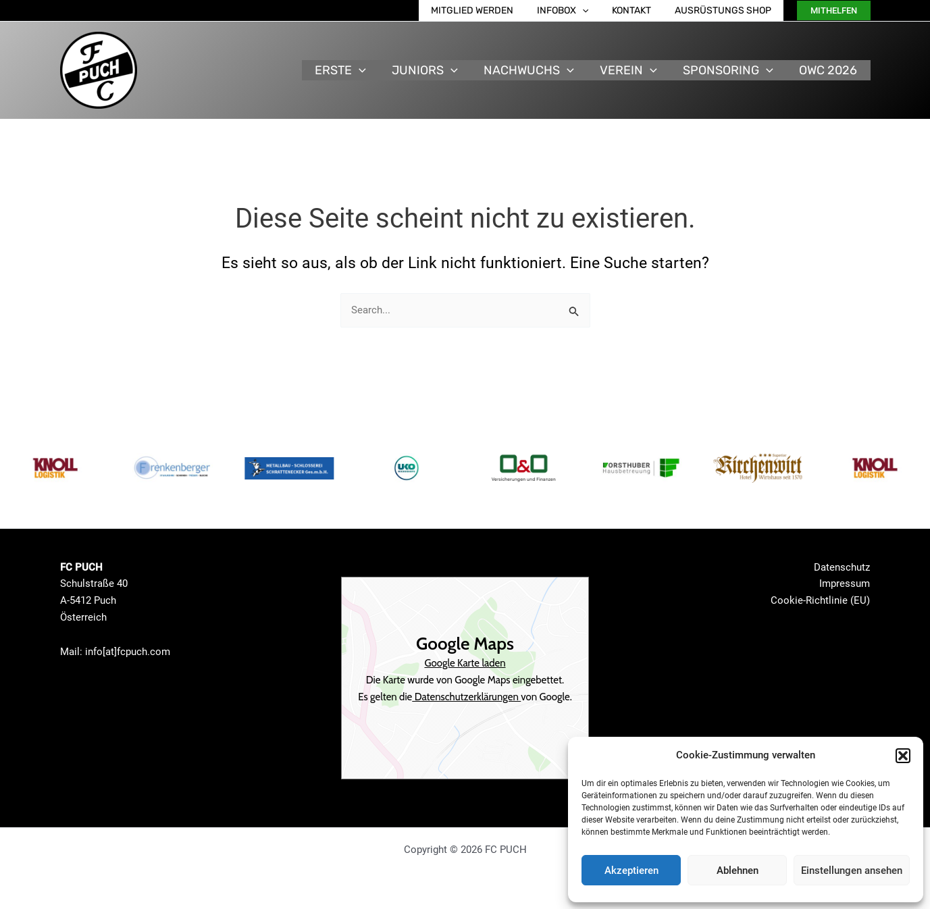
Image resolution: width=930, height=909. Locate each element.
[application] (594, 10)
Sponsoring (731, 70)
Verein (632, 70)
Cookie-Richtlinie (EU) (820, 600)
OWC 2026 (829, 70)
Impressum (844, 583)
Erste (349, 70)
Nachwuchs (534, 70)
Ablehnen (737, 870)
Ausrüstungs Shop (725, 10)
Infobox (574, 10)
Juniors (431, 70)
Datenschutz (842, 567)
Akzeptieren (631, 870)
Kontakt (638, 10)
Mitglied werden (488, 10)
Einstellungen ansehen (851, 870)
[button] (903, 755)
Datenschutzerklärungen (466, 697)
